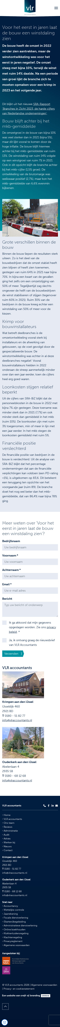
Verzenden (11, 653)
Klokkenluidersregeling (15, 933)
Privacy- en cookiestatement (19, 988)
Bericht (7, 599)
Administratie (10, 830)
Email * (7, 584)
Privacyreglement (12, 941)
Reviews (7, 826)
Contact (7, 850)
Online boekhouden (13, 929)
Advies (6, 838)
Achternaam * (11, 570)
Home (6, 815)
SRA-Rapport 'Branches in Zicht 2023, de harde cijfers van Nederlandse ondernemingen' (28, 108)
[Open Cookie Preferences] (4, 1022)
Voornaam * (10, 555)
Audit (5, 834)
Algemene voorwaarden (16, 945)
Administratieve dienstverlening (19, 925)
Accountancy (10, 906)
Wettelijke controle (13, 909)
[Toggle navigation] (56, 8)
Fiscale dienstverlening (15, 917)
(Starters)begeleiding (14, 921)
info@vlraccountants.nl (17, 720)
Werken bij (8, 842)
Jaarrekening (10, 913)
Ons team (8, 822)
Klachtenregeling (12, 937)
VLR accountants (12, 819)
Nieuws (7, 846)
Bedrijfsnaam (11, 541)
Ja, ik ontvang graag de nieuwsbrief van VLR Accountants (32, 642)
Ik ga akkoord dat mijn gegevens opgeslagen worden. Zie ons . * (32, 627)
